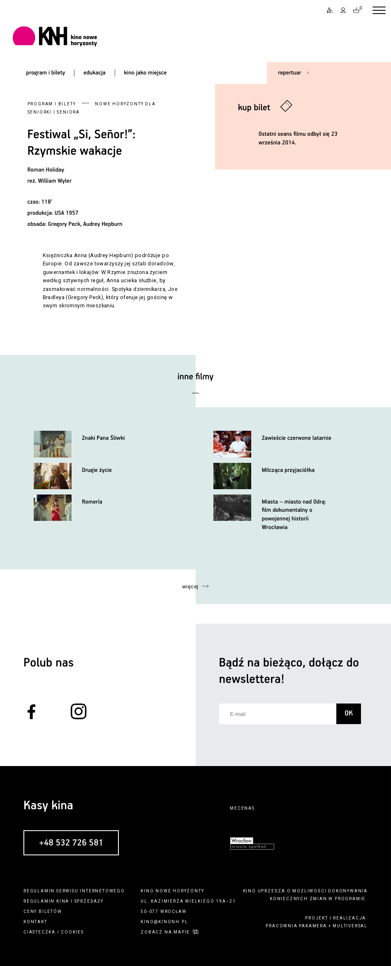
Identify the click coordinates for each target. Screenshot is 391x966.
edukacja (94, 73)
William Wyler (54, 181)
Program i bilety (52, 104)
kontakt (35, 922)
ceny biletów (42, 911)
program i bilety (45, 73)
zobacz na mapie (165, 932)
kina (62, 901)
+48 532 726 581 (71, 843)
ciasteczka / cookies (53, 932)
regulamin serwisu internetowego (74, 891)
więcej (190, 586)
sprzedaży (89, 901)
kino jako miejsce (145, 73)
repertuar (289, 73)
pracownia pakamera (296, 926)
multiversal (350, 926)
